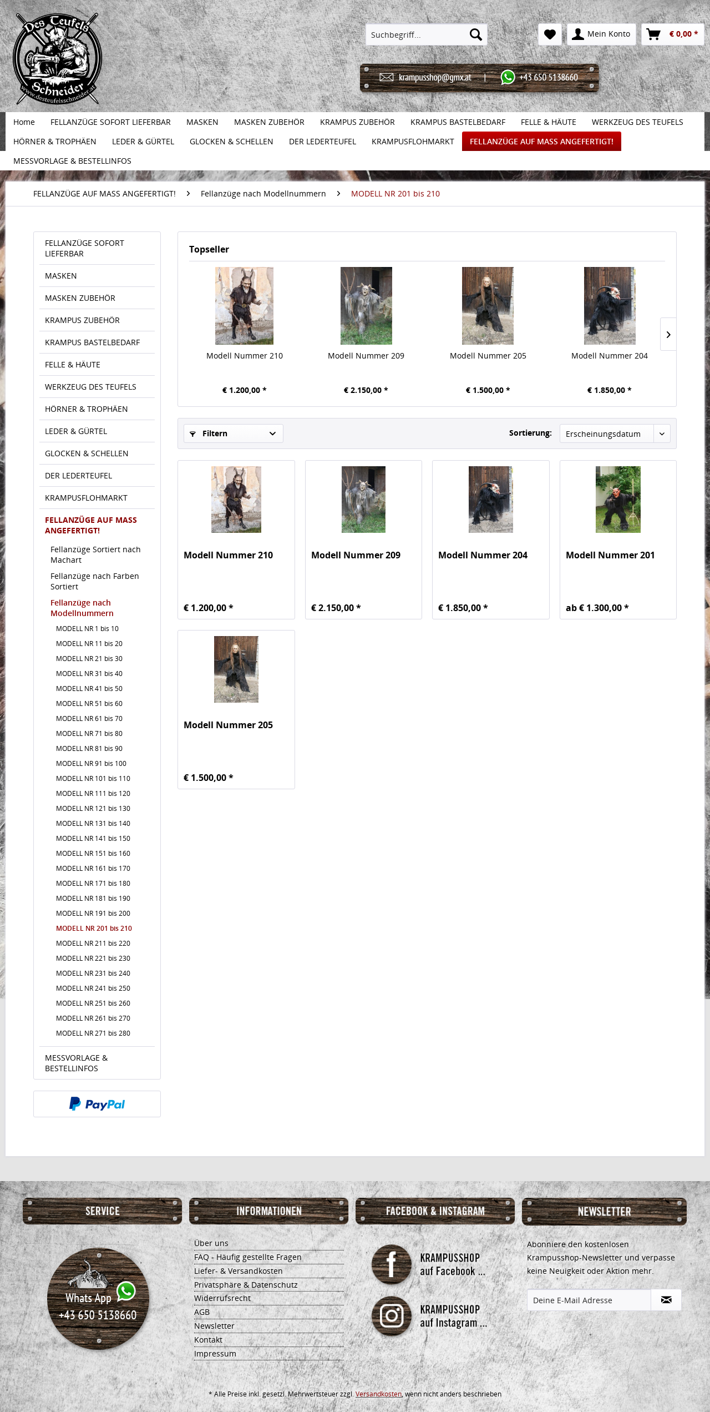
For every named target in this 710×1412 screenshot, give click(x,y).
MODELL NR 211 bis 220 (93, 943)
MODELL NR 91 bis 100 (91, 763)
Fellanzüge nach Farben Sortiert (94, 581)
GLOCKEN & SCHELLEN (87, 453)
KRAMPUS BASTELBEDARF (92, 342)
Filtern (208, 433)
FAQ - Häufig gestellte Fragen (248, 1257)
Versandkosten (379, 1394)
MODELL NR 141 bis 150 (93, 838)
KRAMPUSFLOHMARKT (86, 497)
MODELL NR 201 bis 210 (94, 928)
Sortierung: (530, 432)
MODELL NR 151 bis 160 (93, 853)
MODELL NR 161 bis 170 (93, 868)
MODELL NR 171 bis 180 (93, 883)
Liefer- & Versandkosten (238, 1270)
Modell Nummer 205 (488, 355)
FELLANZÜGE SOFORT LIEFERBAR (84, 248)
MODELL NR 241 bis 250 (93, 988)
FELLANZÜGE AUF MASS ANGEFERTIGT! (91, 525)
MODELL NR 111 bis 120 (93, 793)
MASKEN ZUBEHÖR (80, 298)
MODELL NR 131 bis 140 (93, 823)
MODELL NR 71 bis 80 (89, 733)
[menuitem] (427, 34)
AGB (202, 1312)
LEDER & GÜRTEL (76, 431)
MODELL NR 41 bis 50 (89, 688)
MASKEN (61, 275)
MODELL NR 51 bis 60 (89, 703)
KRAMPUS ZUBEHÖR (82, 320)
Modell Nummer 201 (610, 555)
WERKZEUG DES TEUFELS (90, 386)
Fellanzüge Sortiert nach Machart (95, 554)
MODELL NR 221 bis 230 (93, 958)
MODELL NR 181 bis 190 (93, 898)
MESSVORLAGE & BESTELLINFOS (76, 1062)
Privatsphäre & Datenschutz (246, 1284)
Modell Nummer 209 (366, 355)
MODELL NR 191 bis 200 (93, 913)
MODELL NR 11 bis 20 (89, 643)
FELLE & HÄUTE (72, 364)
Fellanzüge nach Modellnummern (82, 607)
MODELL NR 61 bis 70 (89, 718)
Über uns (211, 1243)
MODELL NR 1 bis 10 (87, 628)
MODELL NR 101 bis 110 (93, 778)
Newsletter (214, 1325)
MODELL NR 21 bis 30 (89, 658)
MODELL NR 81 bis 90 (89, 748)
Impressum (215, 1353)
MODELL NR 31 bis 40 (89, 673)
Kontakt (208, 1339)
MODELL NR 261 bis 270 (93, 1018)
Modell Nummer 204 (609, 355)
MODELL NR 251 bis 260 (93, 1003)
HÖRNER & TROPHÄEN (86, 409)
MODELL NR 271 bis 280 (93, 1033)
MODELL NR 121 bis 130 (93, 808)
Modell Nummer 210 (244, 355)
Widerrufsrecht (222, 1298)
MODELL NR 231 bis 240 (93, 973)
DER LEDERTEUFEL (78, 475)
